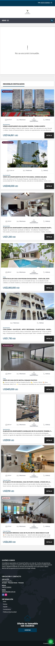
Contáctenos (7, 609)
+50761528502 (45, 2)
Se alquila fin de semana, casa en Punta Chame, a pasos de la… (27, 482)
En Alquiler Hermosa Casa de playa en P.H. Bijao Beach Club (26, 533)
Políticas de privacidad (10, 612)
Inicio (4, 601)
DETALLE (49, 135)
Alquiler (5, 606)
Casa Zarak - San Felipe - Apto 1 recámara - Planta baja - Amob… (27, 329)
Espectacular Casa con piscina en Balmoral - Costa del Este (26, 278)
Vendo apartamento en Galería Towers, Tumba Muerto (24, 126)
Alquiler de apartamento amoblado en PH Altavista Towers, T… (27, 431)
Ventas (5, 604)
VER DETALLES (27, 103)
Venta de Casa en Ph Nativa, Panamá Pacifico (20, 380)
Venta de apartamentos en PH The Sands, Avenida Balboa (25, 177)
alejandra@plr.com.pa (8, 591)
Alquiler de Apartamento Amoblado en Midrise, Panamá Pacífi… (27, 227)
